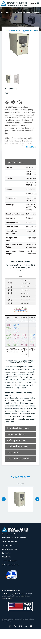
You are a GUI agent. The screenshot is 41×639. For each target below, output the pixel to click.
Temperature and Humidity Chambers (14, 538)
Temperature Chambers (9, 534)
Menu (34, 3)
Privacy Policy (6, 621)
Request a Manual (30, 31)
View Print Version (13, 31)
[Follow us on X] (15, 626)
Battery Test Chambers (9, 541)
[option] (20, 44)
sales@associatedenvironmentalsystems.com (16, 596)
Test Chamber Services (9, 549)
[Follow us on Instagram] (20, 626)
